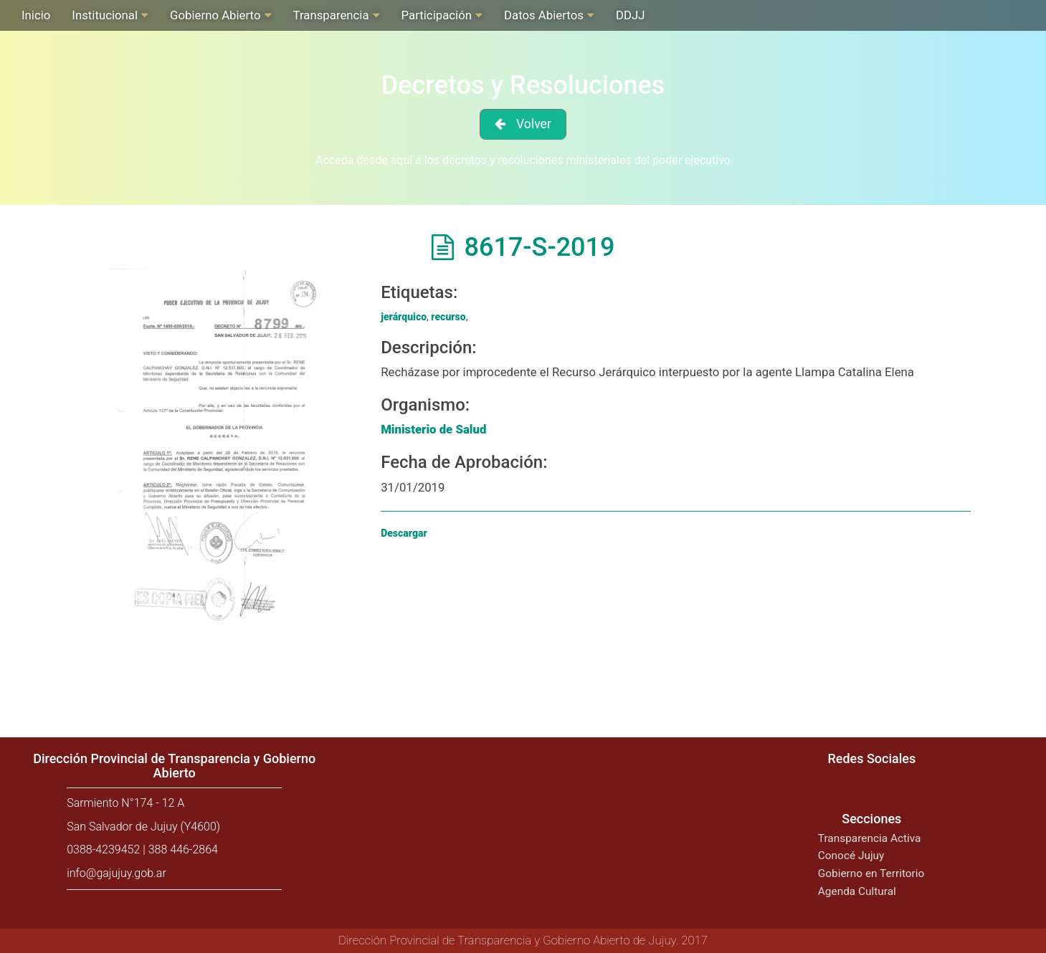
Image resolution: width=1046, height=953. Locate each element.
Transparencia (331, 15)
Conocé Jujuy (851, 855)
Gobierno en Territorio (871, 873)
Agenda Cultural (857, 891)
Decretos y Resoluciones (523, 85)
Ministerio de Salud (433, 429)
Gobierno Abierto (215, 15)
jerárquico (404, 316)
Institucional (105, 15)
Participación (436, 15)
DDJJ (630, 15)
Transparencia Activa (869, 838)
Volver (533, 124)
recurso (448, 316)
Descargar (404, 533)
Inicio (36, 15)
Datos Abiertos (544, 15)
